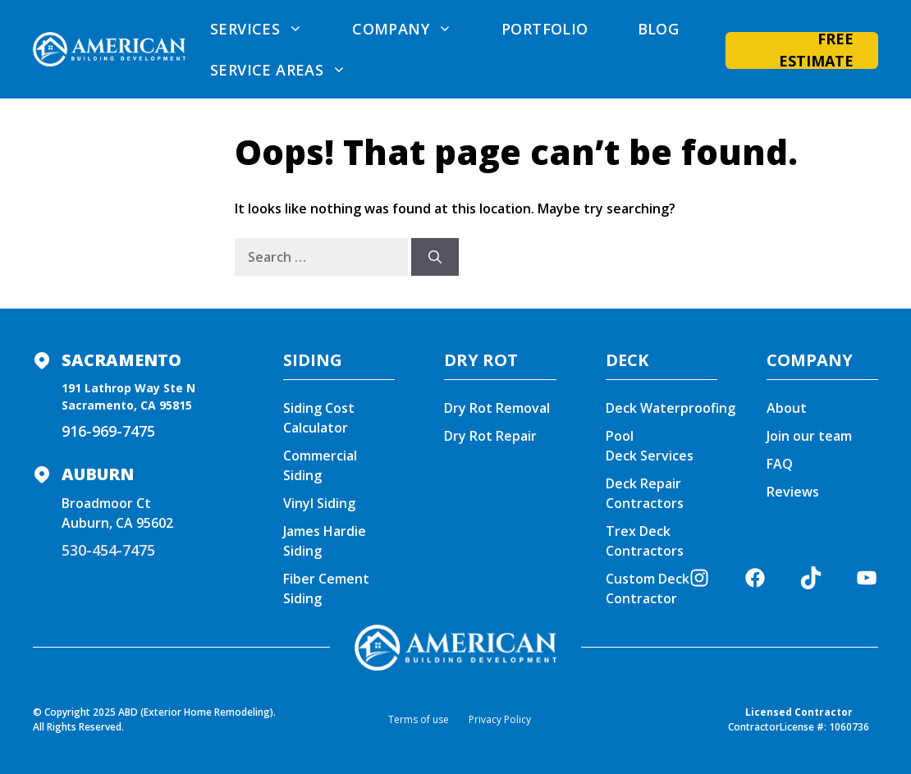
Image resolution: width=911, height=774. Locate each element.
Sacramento (121, 360)
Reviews (793, 492)
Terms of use (418, 719)
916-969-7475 (108, 431)
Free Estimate (816, 50)
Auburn (98, 474)
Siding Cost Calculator (319, 418)
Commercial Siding (320, 465)
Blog (659, 29)
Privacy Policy (500, 719)
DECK (627, 360)
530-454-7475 (108, 550)
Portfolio (544, 29)
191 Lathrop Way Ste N (128, 388)
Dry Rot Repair (490, 436)
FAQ (780, 464)
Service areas (290, 69)
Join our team (809, 436)
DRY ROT (481, 360)
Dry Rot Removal (497, 408)
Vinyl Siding (319, 503)
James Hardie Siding (324, 541)
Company (414, 28)
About (787, 408)
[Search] (435, 257)
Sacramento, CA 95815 (127, 405)
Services (268, 28)
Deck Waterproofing (670, 408)
